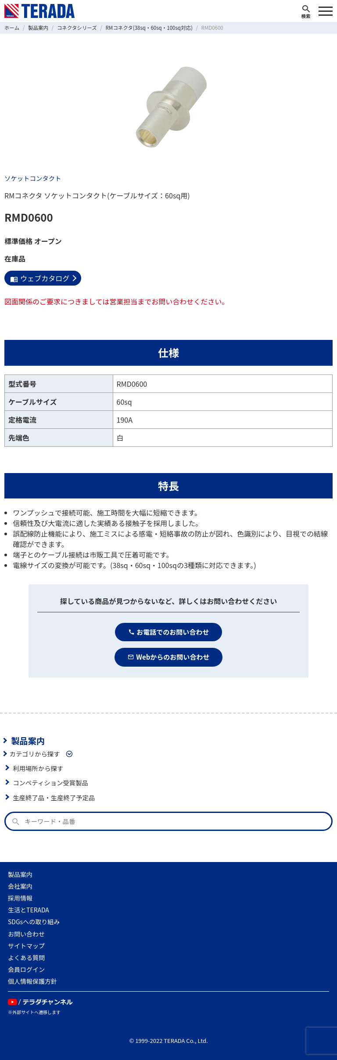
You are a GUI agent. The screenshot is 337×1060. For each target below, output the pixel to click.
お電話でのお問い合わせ (168, 631)
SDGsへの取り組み (34, 921)
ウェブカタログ (39, 278)
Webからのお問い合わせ (169, 656)
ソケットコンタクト (32, 178)
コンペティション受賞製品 (50, 782)
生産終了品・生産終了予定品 (54, 797)
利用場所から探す (38, 768)
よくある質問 (26, 957)
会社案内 (20, 886)
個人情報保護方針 (32, 981)
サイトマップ (26, 945)
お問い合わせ (26, 933)
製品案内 (28, 741)
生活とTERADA (28, 909)
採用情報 (20, 898)
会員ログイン (26, 969)
